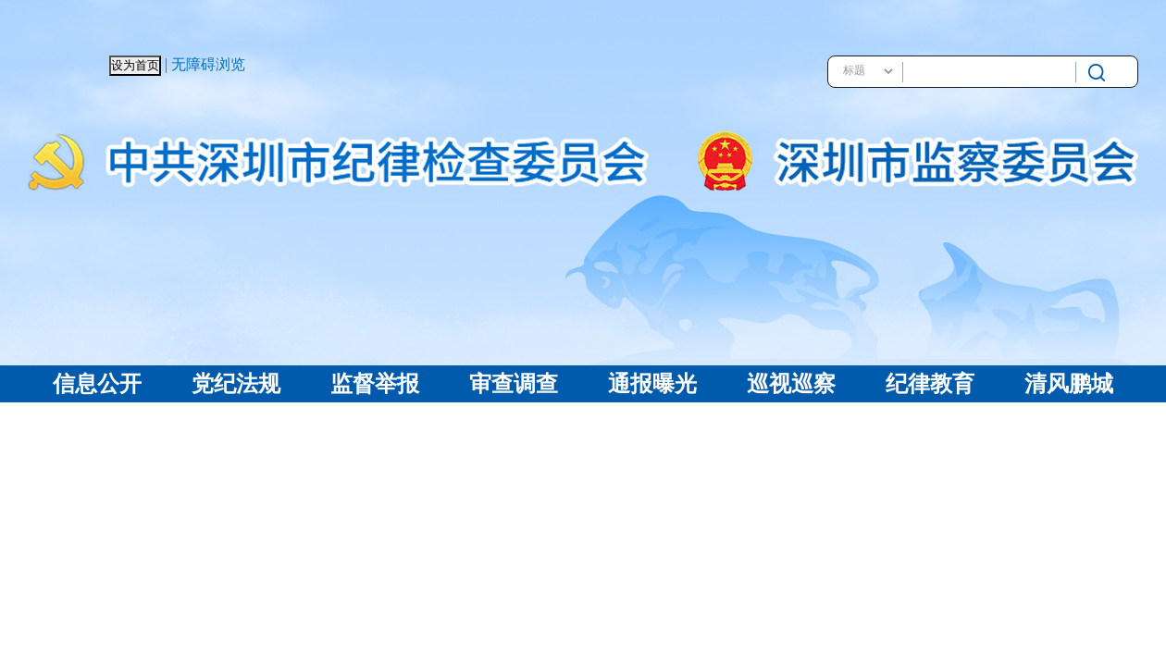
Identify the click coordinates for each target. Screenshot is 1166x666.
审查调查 (513, 384)
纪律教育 (930, 384)
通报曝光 (652, 384)
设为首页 (135, 65)
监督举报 (374, 384)
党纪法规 (236, 384)
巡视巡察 (791, 384)
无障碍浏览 (208, 64)
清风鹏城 (1068, 384)
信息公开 (97, 384)
